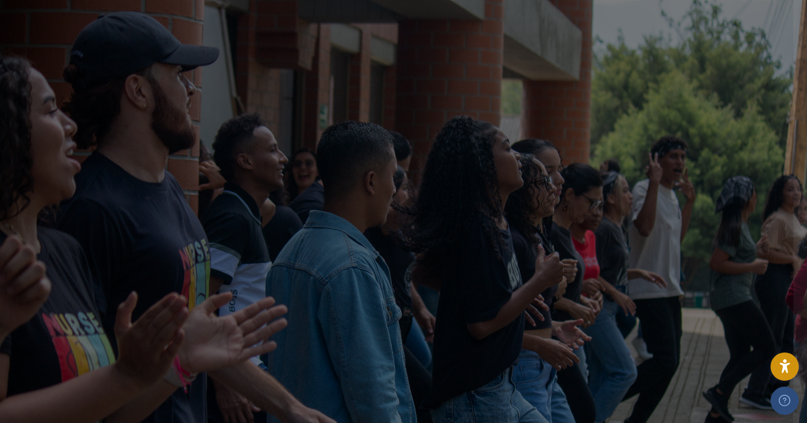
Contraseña (604, 246)
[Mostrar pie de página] (785, 401)
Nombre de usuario (619, 189)
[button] (785, 366)
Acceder (683, 389)
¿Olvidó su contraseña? (743, 356)
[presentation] (667, 319)
